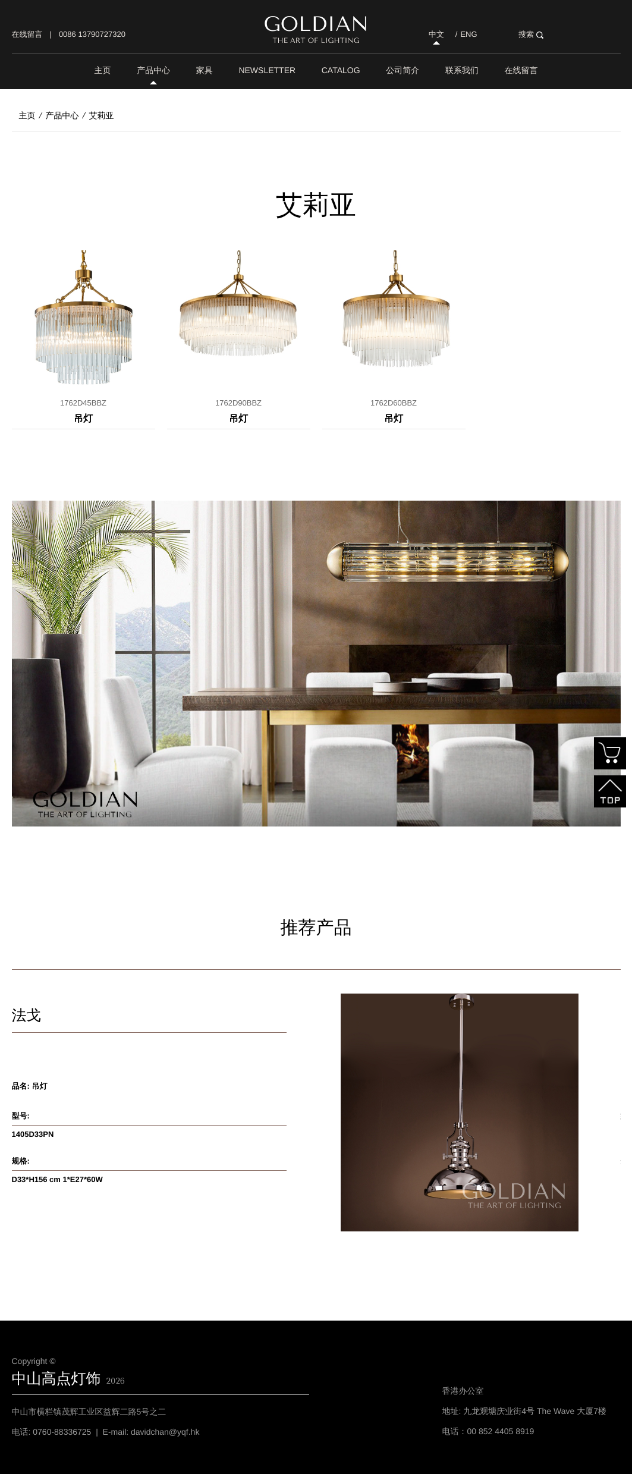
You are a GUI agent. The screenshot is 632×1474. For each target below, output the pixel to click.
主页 (103, 70)
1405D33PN (33, 1134)
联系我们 (462, 70)
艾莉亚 (101, 116)
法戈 (27, 1015)
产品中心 (153, 70)
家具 (204, 70)
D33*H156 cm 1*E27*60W (57, 1179)
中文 (436, 34)
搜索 (530, 34)
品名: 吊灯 (30, 1086)
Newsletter (266, 70)
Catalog (341, 70)
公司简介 (402, 70)
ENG (468, 34)
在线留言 (27, 34)
